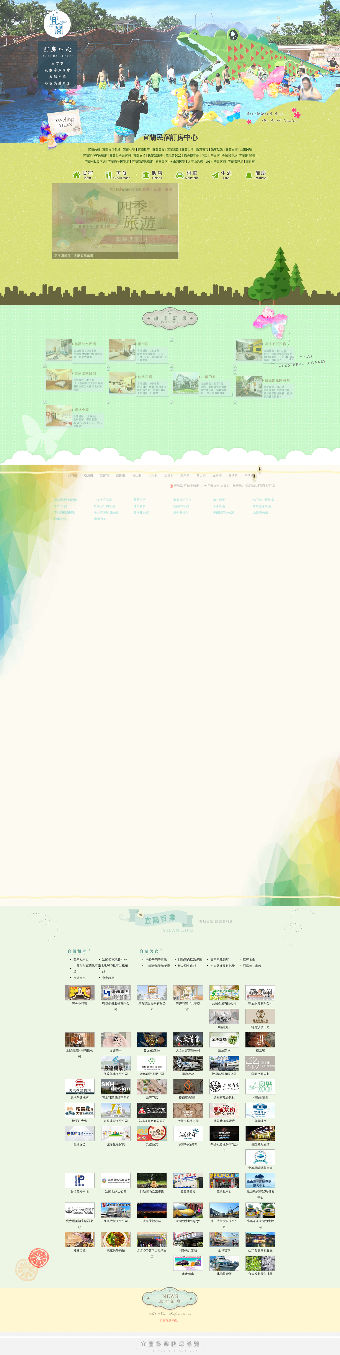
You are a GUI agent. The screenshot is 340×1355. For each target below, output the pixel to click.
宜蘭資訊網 (235, 161)
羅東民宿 (161, 161)
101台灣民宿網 (215, 161)
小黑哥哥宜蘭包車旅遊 (87, 968)
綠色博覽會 (191, 155)
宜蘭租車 (144, 149)
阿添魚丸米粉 (252, 966)
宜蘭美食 (158, 149)
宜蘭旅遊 (139, 155)
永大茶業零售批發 (223, 966)
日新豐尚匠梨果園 (190, 959)
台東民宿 (246, 149)
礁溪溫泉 (217, 149)
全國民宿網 (229, 155)
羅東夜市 (202, 149)
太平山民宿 (195, 161)
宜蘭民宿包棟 (111, 149)
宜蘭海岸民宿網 (142, 161)
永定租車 (108, 978)
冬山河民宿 (177, 161)
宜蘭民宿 (94, 149)
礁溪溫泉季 (155, 155)
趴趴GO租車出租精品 (115, 968)
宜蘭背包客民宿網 (95, 155)
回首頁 (250, 161)
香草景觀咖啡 (220, 959)
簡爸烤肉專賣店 (156, 959)
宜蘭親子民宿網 (120, 155)
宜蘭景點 (173, 149)
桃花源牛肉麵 (187, 966)
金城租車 (80, 978)
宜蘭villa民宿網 (95, 161)
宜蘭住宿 (129, 149)
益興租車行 (81, 959)
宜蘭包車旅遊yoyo (114, 959)
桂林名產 (249, 959)
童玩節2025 (173, 155)
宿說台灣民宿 (210, 155)
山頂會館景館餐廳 (158, 966)
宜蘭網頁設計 (248, 155)
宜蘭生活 (187, 149)
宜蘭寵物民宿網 (118, 161)
